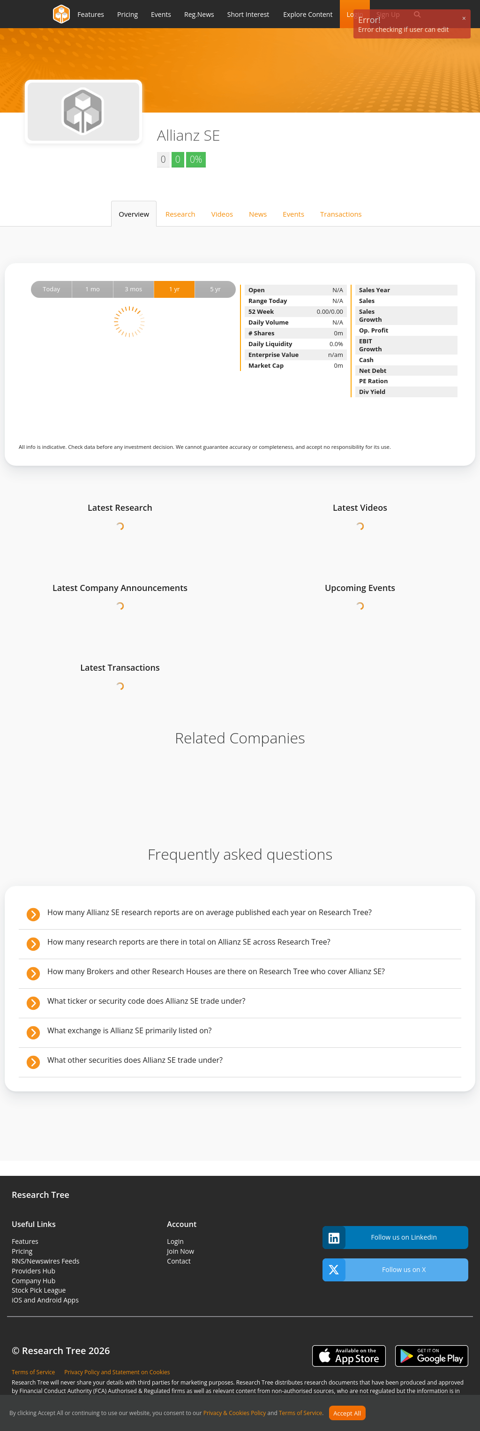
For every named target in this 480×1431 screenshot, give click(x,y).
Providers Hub (33, 1270)
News (258, 214)
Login (175, 1241)
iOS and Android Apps (45, 1299)
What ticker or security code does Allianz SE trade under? (146, 1001)
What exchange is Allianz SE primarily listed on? (129, 1030)
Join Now (180, 1251)
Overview (134, 214)
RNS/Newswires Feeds (45, 1261)
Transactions (341, 214)
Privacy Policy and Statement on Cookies (117, 1372)
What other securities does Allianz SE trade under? (135, 1060)
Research (180, 214)
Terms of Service (300, 1413)
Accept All (347, 1413)
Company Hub (33, 1280)
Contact (178, 1261)
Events (293, 214)
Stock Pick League (39, 1290)
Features (25, 1241)
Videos (222, 214)
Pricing (22, 1251)
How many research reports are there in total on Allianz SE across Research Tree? (188, 942)
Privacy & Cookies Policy (234, 1413)
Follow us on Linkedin (379, 1237)
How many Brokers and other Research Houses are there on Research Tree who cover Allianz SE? (216, 971)
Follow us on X (374, 1269)
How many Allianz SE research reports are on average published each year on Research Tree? (209, 912)
